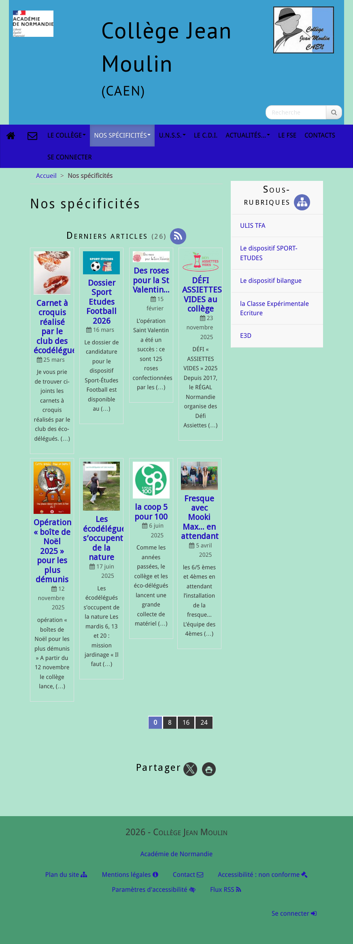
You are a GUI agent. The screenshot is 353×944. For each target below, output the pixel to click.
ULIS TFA (252, 225)
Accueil (46, 176)
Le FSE (287, 135)
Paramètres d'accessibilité (153, 889)
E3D (245, 335)
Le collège (66, 135)
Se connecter (69, 157)
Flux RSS (225, 889)
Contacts (319, 135)
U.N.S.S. (172, 135)
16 (186, 722)
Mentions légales (130, 874)
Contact (188, 874)
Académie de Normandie (176, 854)
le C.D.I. (206, 135)
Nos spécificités (122, 135)
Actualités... (248, 135)
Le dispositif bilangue (271, 280)
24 (204, 722)
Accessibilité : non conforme (263, 874)
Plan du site (66, 874)
